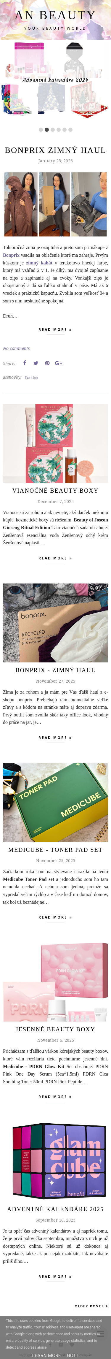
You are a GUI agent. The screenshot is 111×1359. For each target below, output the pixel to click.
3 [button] (53, 130)
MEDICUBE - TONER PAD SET (55, 849)
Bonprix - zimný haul (55, 670)
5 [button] (64, 130)
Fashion (31, 378)
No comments (16, 348)
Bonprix (11, 255)
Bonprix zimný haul (55, 150)
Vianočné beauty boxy (55, 490)
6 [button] (70, 130)
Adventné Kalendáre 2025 (55, 1209)
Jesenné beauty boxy (55, 1029)
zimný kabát (39, 262)
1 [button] (41, 130)
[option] (55, 80)
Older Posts (89, 1306)
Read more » (55, 331)
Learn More (46, 1355)
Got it (74, 1355)
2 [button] (47, 130)
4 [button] (59, 130)
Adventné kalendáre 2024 (56, 80)
